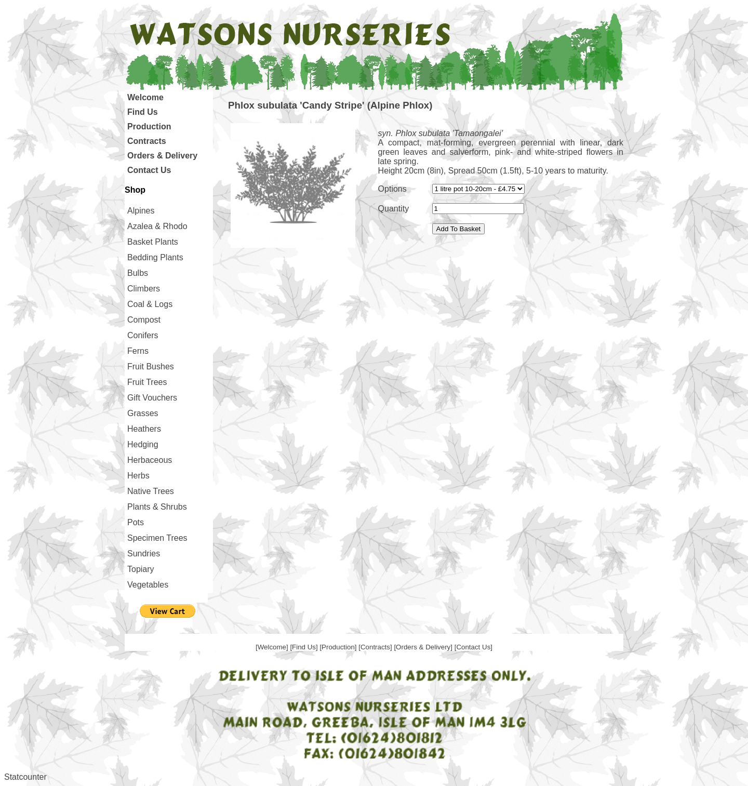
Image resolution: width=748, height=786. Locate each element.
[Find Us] (304, 647)
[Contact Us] (473, 647)
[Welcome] (273, 647)
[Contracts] (376, 647)
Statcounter (25, 776)
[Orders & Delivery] (424, 647)
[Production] (338, 647)
